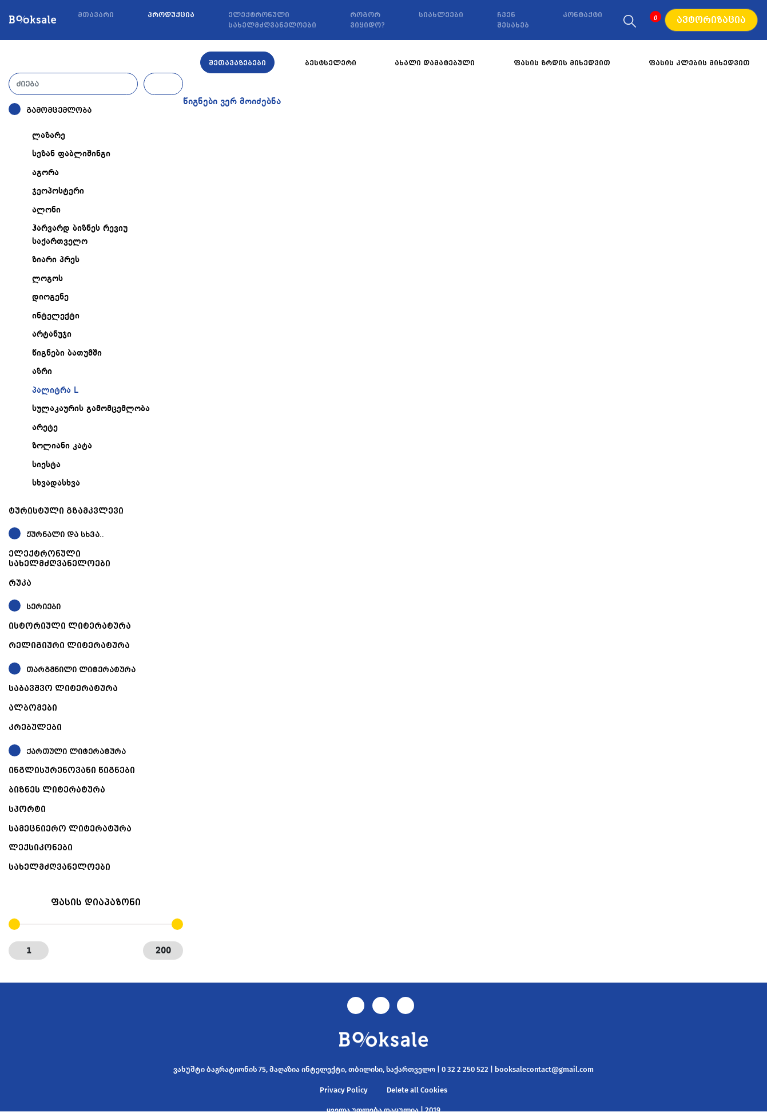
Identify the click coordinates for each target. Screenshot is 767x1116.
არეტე (45, 427)
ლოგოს (47, 278)
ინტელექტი (56, 316)
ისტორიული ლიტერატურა (70, 625)
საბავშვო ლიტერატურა (63, 688)
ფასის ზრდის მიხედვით (562, 63)
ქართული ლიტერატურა (76, 751)
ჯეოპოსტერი (58, 191)
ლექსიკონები (41, 847)
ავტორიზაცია (711, 20)
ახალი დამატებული (435, 63)
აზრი (42, 371)
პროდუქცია (171, 15)
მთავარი (96, 15)
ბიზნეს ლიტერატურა (57, 789)
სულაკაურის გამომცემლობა (91, 408)
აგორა (45, 173)
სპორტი (27, 809)
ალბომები (33, 707)
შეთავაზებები (237, 63)
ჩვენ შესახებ (513, 20)
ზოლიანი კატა (62, 446)
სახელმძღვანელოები (59, 866)
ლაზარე (48, 135)
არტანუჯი (51, 334)
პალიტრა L (55, 390)
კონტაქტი (582, 15)
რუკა (20, 582)
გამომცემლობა (59, 110)
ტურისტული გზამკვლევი (66, 510)
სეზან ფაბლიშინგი (71, 154)
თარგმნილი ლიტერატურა (81, 669)
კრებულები (35, 727)
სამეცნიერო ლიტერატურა (70, 828)
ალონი (46, 210)
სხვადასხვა (56, 483)
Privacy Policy (344, 1090)
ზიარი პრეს (56, 260)
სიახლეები (441, 15)
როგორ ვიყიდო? (367, 20)
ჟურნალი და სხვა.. (65, 534)
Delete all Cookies (417, 1090)
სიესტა (46, 465)
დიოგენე (50, 297)
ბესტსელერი (330, 63)
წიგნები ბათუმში (67, 353)
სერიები (43, 606)
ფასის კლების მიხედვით (699, 63)
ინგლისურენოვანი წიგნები (72, 770)
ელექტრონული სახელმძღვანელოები (272, 20)
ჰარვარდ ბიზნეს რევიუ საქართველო (80, 235)
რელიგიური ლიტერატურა (69, 645)
